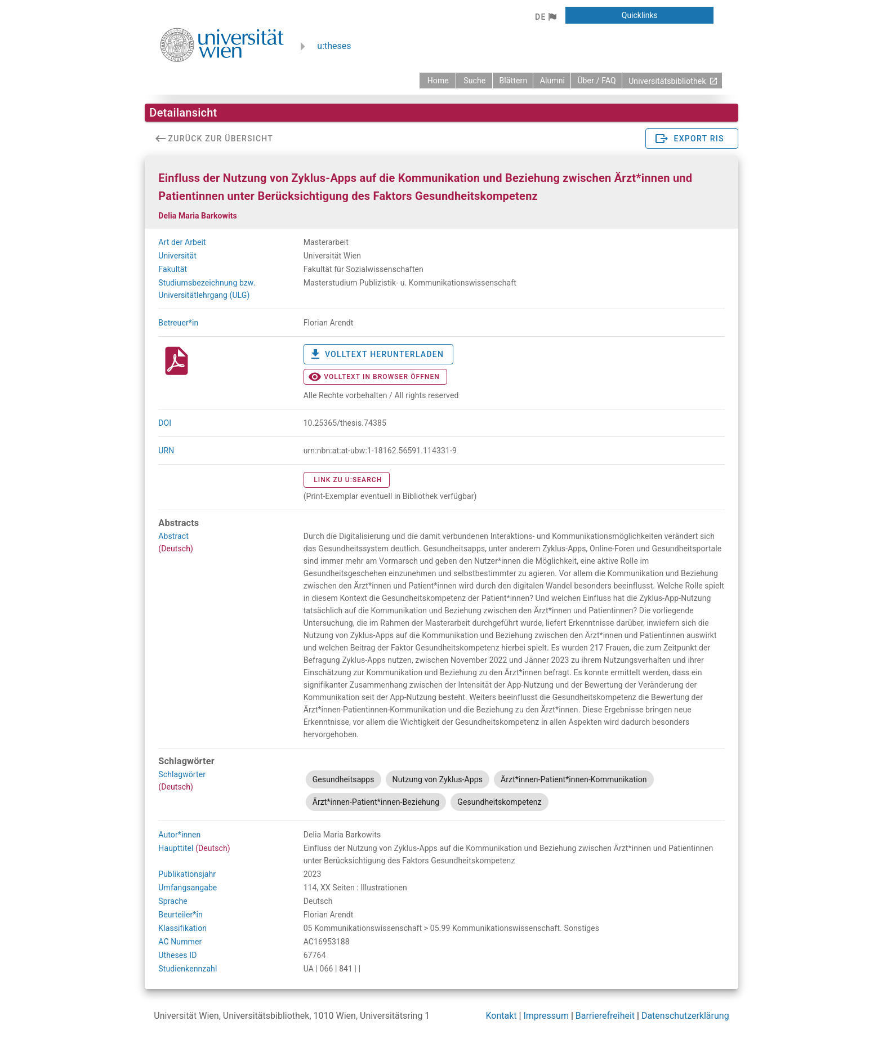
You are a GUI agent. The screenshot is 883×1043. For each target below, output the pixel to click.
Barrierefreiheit (605, 1015)
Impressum (546, 1015)
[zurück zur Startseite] (438, 80)
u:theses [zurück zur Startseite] (334, 46)
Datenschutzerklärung (685, 1015)
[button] (545, 17)
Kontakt (501, 1015)
